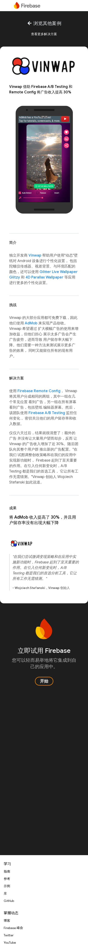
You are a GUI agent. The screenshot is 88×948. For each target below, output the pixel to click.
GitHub (9, 901)
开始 (44, 681)
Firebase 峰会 (13, 928)
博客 (7, 921)
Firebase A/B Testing (46, 413)
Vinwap (34, 255)
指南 (7, 871)
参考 (7, 879)
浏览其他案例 (44, 23)
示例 (7, 886)
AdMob (31, 323)
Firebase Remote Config (38, 391)
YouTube (10, 942)
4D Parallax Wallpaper (44, 277)
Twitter (9, 935)
